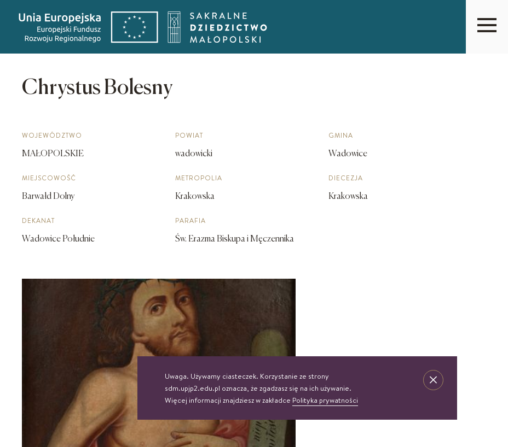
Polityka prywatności (325, 400)
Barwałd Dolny (48, 196)
